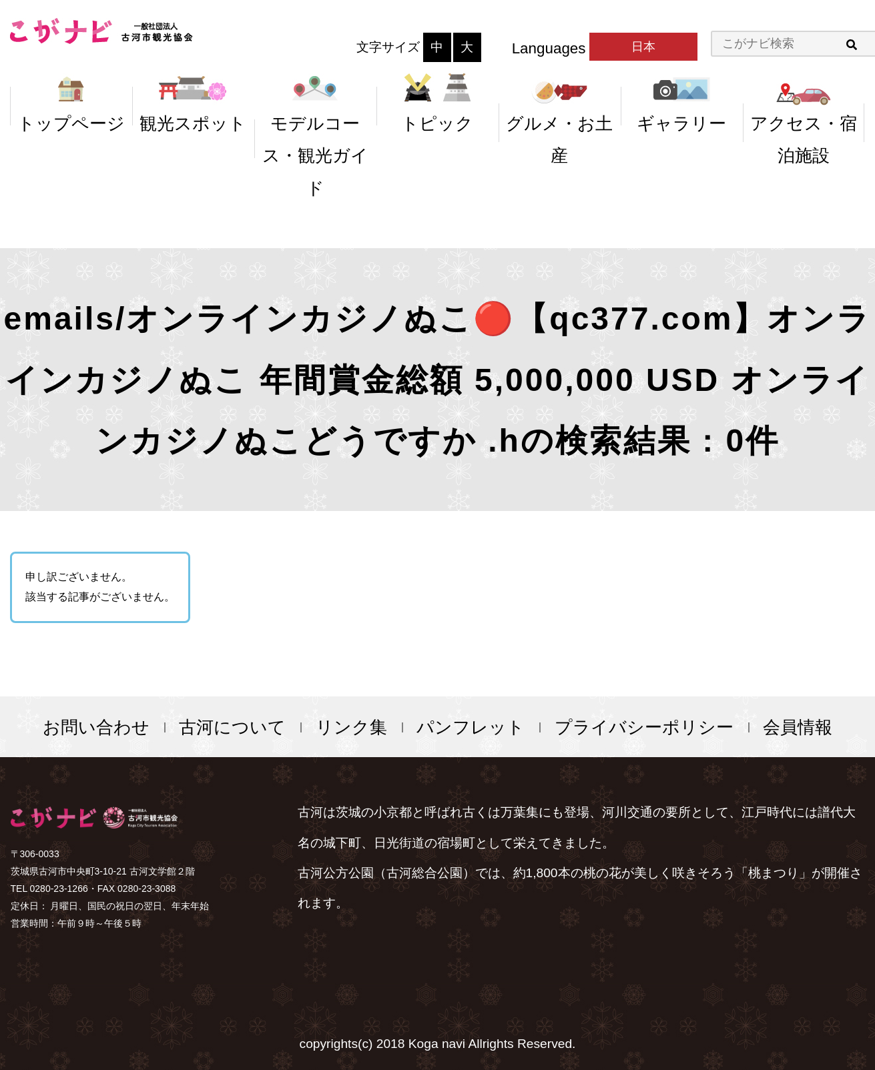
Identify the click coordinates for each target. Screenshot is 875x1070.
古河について (232, 727)
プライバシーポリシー (644, 727)
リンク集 (351, 727)
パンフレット (470, 727)
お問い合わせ (96, 727)
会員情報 (797, 727)
